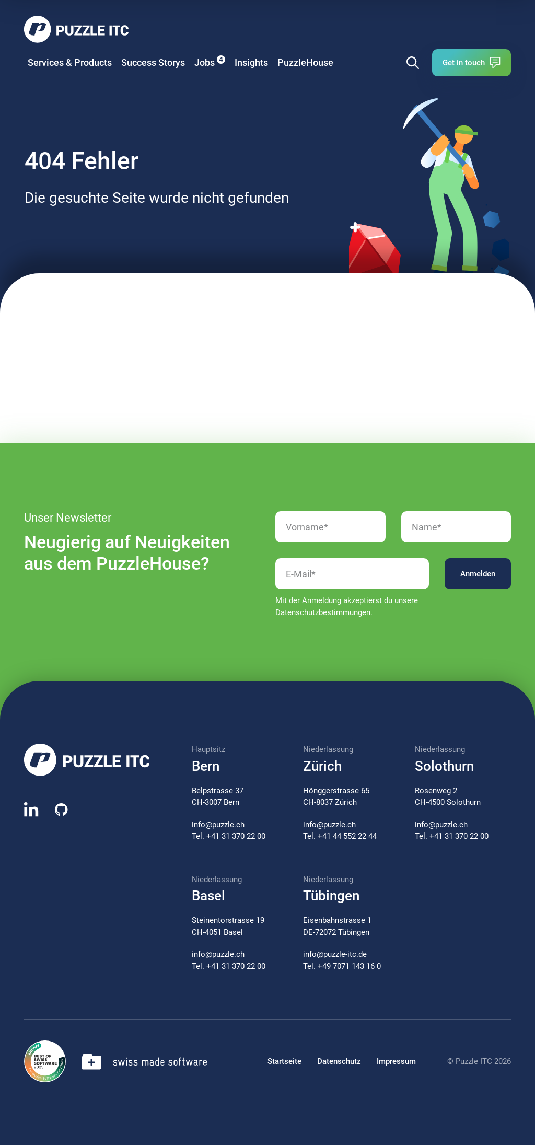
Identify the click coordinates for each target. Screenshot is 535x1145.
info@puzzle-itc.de (335, 954)
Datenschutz (339, 1061)
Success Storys (153, 62)
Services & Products (70, 62)
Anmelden (477, 574)
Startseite (284, 1061)
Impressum (396, 1061)
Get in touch (472, 62)
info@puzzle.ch (218, 824)
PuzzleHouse (305, 62)
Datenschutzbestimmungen (322, 612)
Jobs (209, 61)
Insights (251, 62)
